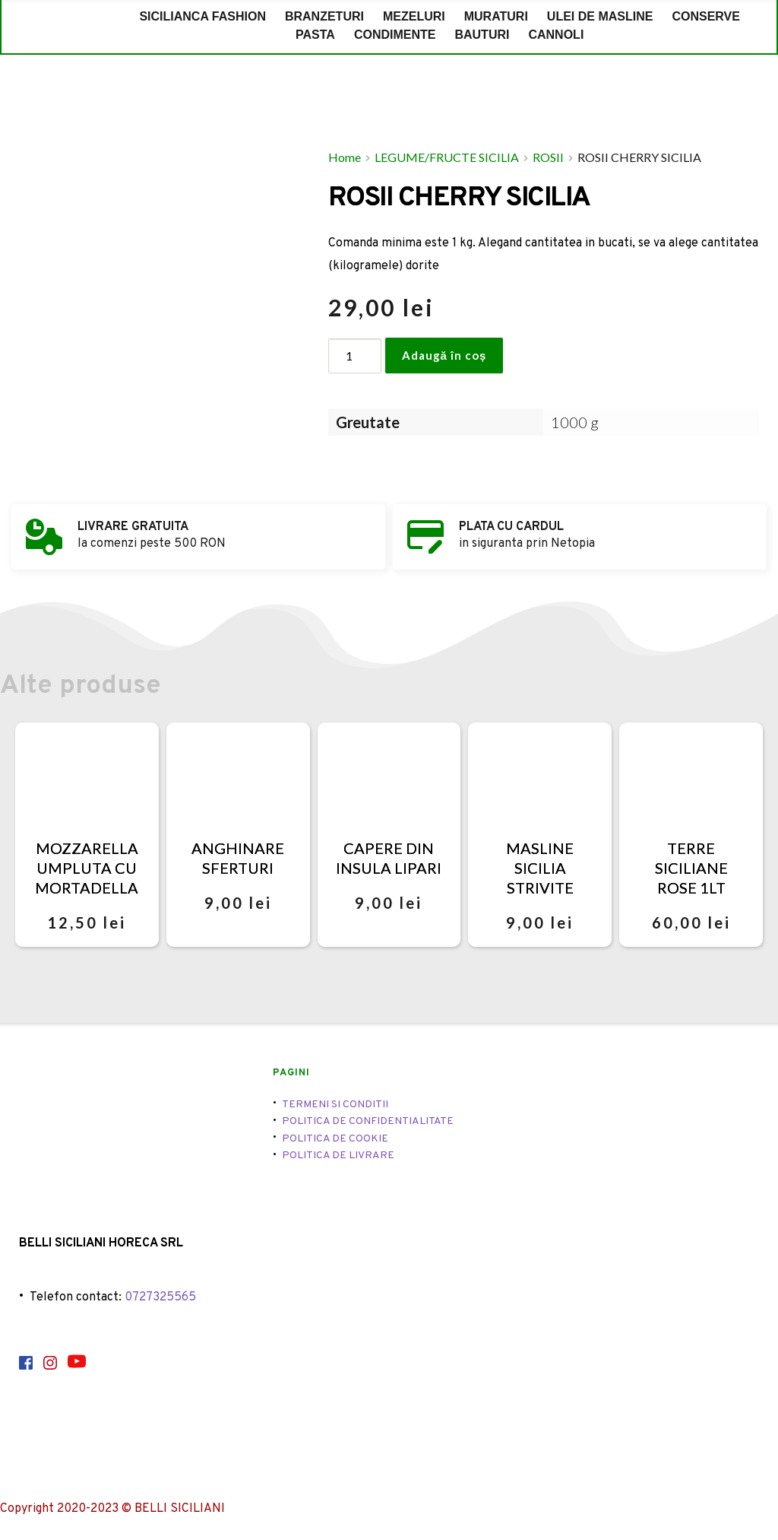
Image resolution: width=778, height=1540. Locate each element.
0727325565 (160, 1297)
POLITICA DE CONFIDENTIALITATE (368, 1121)
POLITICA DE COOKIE (335, 1138)
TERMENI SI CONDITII (335, 1104)
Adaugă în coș (444, 355)
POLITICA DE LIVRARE (338, 1155)
